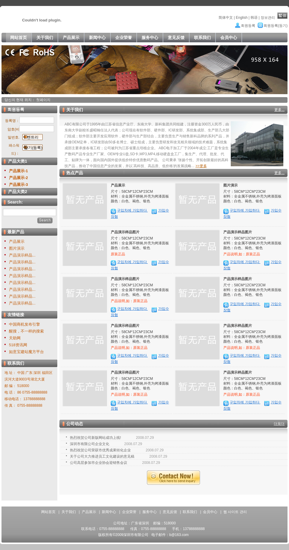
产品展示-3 (18, 184)
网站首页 (48, 512)
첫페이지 (43, 100)
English (242, 17)
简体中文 (226, 17)
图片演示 (16, 248)
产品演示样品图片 (125, 232)
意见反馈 (170, 512)
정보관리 (268, 17)
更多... (279, 110)
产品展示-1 (18, 171)
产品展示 (16, 241)
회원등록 (248, 26)
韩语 (254, 17)
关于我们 (69, 512)
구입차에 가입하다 (132, 210)
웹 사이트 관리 (235, 512)
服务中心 (149, 512)
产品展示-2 (18, 177)
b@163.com (179, 535)
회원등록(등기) (276, 26)
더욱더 (279, 424)
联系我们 (190, 512)
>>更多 (201, 166)
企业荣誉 (129, 512)
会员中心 (210, 512)
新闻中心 (109, 512)
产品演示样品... (22, 255)
